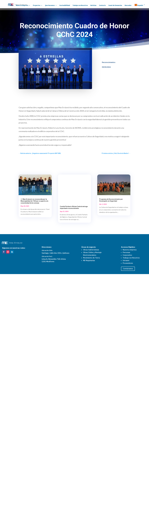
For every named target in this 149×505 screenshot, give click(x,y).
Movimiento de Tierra (91, 489)
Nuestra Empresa (22, 5)
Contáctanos (128, 499)
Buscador (128, 5)
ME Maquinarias (89, 491)
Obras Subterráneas (91, 481)
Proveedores (128, 494)
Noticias (93, 5)
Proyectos (36, 5)
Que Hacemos (50, 5)
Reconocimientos (108, 62)
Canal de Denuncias (115, 5)
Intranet (126, 491)
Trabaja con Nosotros (80, 5)
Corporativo (127, 486)
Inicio (11, 5)
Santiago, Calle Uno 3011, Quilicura (55, 484)
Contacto (102, 5)
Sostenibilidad (64, 5)
